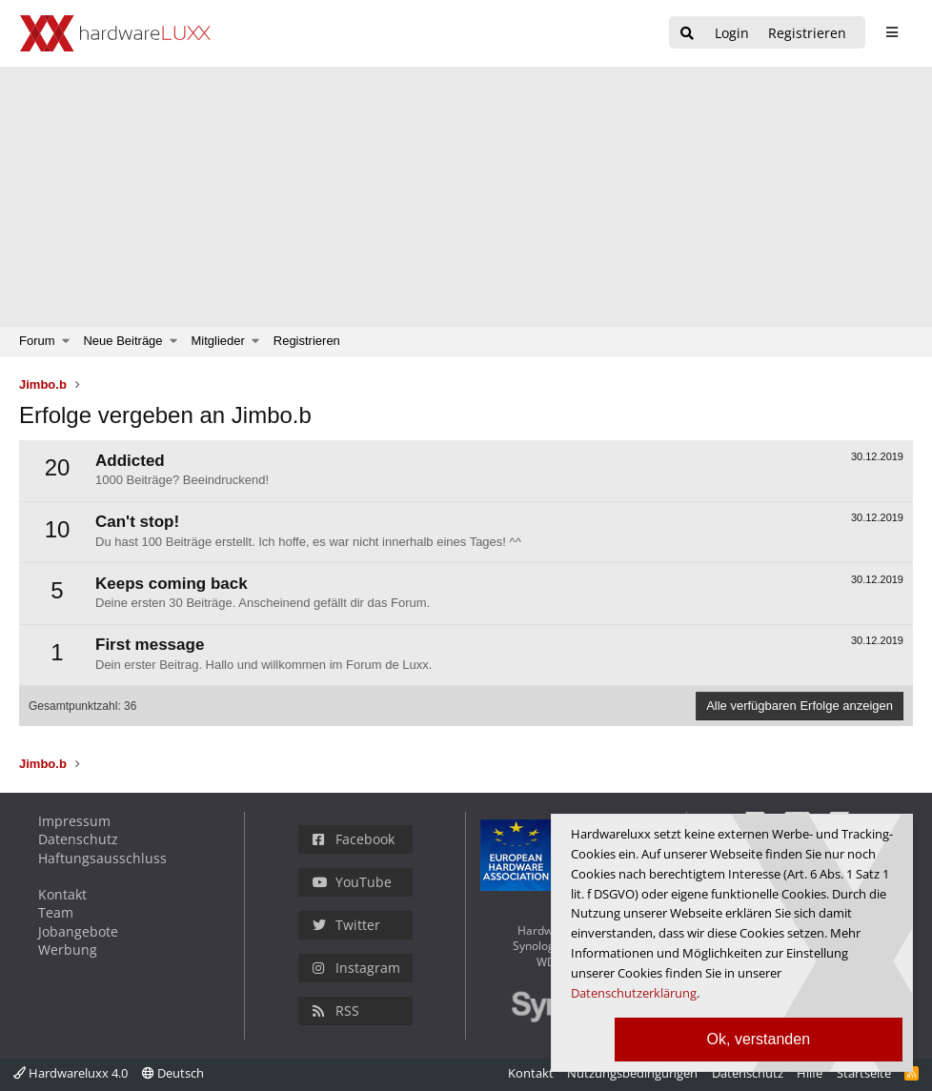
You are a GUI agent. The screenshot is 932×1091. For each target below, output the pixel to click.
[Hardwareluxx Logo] (115, 33)
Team (55, 912)
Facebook (354, 839)
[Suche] (687, 33)
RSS (336, 1010)
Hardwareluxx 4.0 (70, 1072)
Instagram (356, 968)
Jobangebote (78, 931)
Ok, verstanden (759, 1039)
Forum (37, 340)
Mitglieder (218, 340)
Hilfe (809, 1072)
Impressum (74, 821)
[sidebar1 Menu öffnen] (891, 32)
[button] (66, 341)
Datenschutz (78, 839)
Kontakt (62, 894)
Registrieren (307, 340)
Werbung (67, 949)
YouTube (352, 882)
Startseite (864, 1072)
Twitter (346, 925)
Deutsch (173, 1072)
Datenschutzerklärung (634, 992)
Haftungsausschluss (102, 858)
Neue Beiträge (122, 340)
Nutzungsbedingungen (632, 1072)
